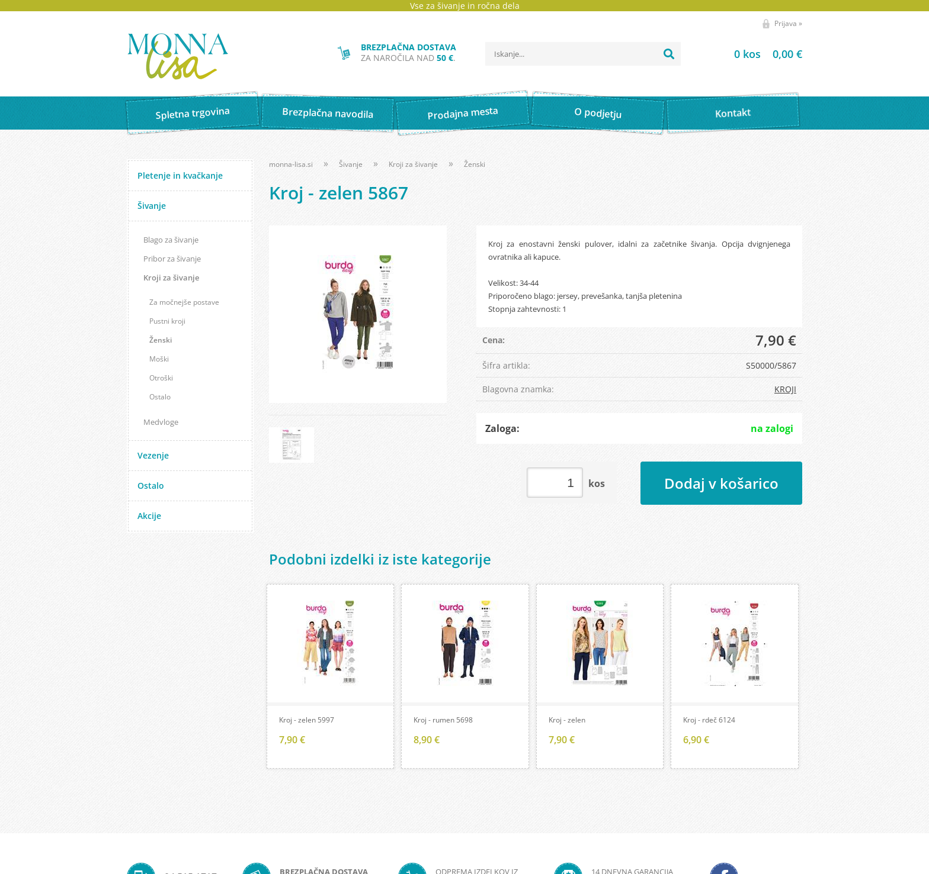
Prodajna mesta (462, 113)
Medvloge (160, 422)
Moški (159, 359)
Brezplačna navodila (328, 113)
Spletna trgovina (192, 113)
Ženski (160, 340)
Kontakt (733, 112)
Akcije (149, 515)
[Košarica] (753, 54)
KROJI (785, 389)
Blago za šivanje (170, 239)
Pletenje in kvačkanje (180, 175)
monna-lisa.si (291, 164)
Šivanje (151, 205)
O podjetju (598, 113)
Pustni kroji (167, 321)
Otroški (161, 378)
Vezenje (153, 455)
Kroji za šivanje (171, 277)
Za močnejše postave (184, 302)
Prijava (788, 23)
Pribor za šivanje (172, 258)
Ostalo (160, 397)
